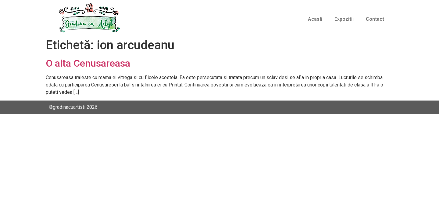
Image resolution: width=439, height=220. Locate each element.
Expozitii (344, 19)
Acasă (315, 19)
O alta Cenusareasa (88, 63)
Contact (375, 19)
